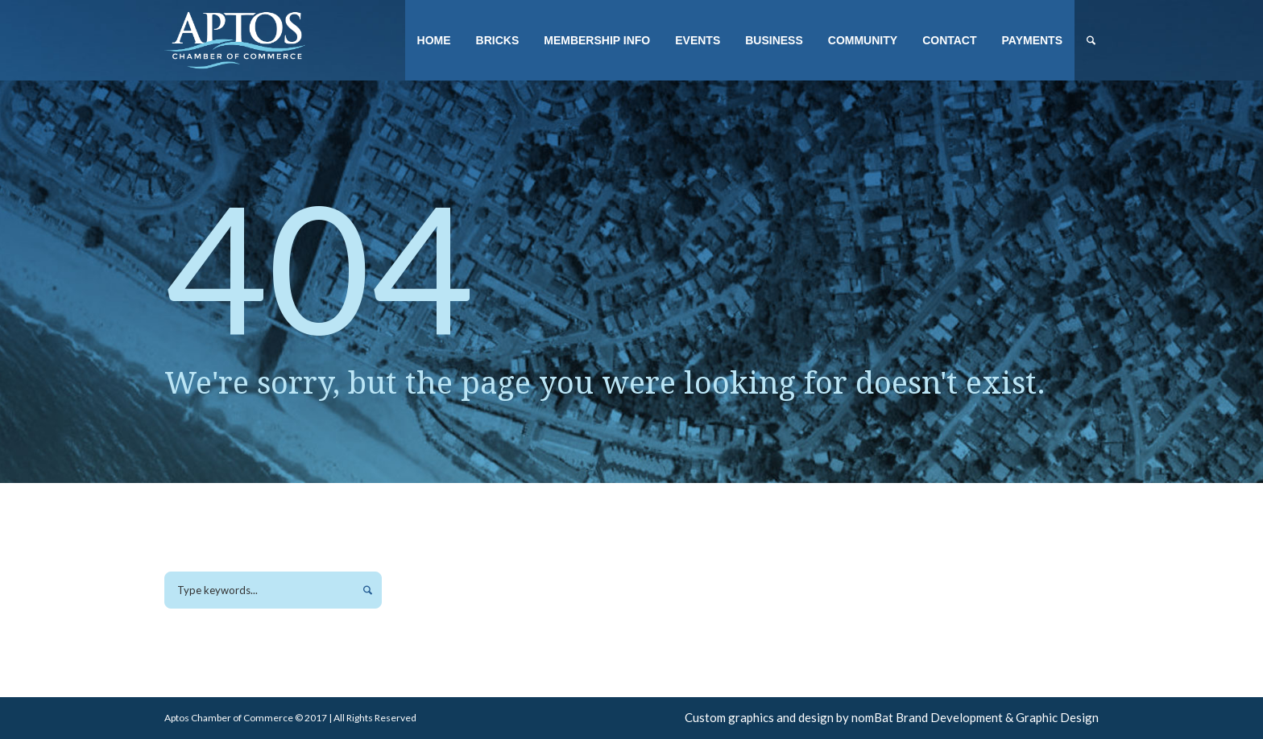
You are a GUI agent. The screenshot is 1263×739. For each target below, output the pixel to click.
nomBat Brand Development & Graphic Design (975, 717)
